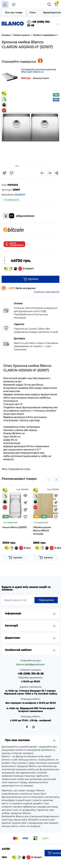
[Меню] (13, 4)
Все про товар (13, 12)
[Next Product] (49, 173)
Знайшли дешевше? (46, 291)
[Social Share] (56, 173)
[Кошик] (56, 4)
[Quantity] (4, 260)
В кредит (19, 268)
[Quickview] (25, 495)
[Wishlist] (11, 173)
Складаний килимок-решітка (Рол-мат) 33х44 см (38, 70)
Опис (32, 12)
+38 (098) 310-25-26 (38, 23)
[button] (48, 479)
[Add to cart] (15, 557)
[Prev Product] (42, 173)
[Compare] (4, 173)
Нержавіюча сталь (19, 469)
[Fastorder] (25, 502)
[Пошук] (49, 4)
